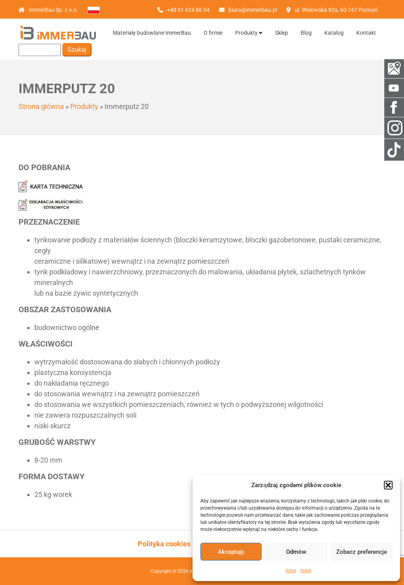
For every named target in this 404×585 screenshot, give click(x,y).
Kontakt (366, 33)
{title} (290, 571)
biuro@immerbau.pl (252, 10)
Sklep (281, 33)
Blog (306, 33)
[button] (388, 485)
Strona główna (41, 106)
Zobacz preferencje (361, 551)
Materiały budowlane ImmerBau (152, 33)
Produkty (248, 33)
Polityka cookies (164, 544)
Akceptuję (231, 551)
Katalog (334, 33)
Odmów (296, 551)
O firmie (213, 33)
